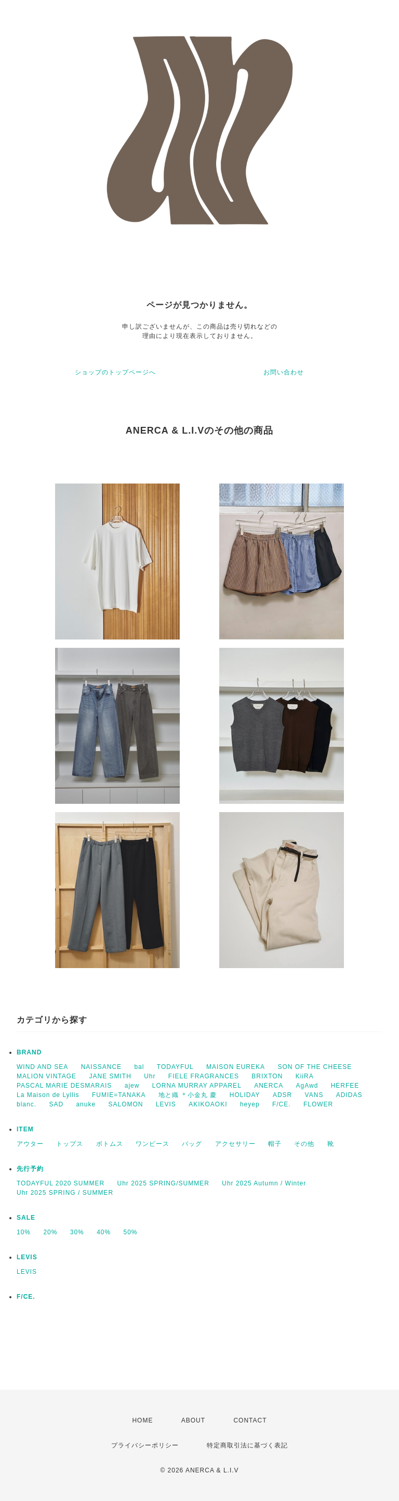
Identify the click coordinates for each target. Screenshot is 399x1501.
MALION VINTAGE (46, 1076)
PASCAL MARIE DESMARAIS (64, 1085)
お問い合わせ (283, 372)
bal (139, 1067)
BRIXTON (267, 1076)
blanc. (26, 1104)
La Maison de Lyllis (48, 1095)
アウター (30, 1143)
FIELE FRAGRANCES (203, 1076)
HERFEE (345, 1085)
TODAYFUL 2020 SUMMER (60, 1183)
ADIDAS (349, 1095)
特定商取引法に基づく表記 (247, 1445)
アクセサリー (235, 1143)
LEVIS (166, 1104)
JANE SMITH (110, 1076)
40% (104, 1232)
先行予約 (30, 1168)
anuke (86, 1104)
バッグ (192, 1143)
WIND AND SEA (42, 1067)
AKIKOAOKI (208, 1104)
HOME (142, 1420)
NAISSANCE (101, 1067)
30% (77, 1232)
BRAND (29, 1052)
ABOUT (193, 1420)
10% (24, 1232)
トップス (69, 1143)
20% (50, 1232)
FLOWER (318, 1104)
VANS (314, 1095)
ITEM (25, 1129)
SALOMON (125, 1104)
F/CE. (281, 1104)
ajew (132, 1085)
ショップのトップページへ (115, 372)
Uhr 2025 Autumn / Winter (264, 1183)
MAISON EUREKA (235, 1067)
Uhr (149, 1076)
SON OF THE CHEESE (314, 1067)
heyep (250, 1104)
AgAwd (307, 1085)
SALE (26, 1217)
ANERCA (268, 1085)
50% (131, 1232)
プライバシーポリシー (145, 1445)
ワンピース (152, 1143)
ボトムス (109, 1143)
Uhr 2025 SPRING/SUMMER (163, 1183)
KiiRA (305, 1076)
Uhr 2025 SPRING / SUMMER (65, 1192)
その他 (304, 1143)
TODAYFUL (175, 1067)
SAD (56, 1104)
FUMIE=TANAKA (118, 1095)
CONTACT (250, 1420)
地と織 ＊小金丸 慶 (187, 1095)
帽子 (275, 1143)
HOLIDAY (245, 1095)
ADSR (282, 1095)
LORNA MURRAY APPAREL (197, 1085)
